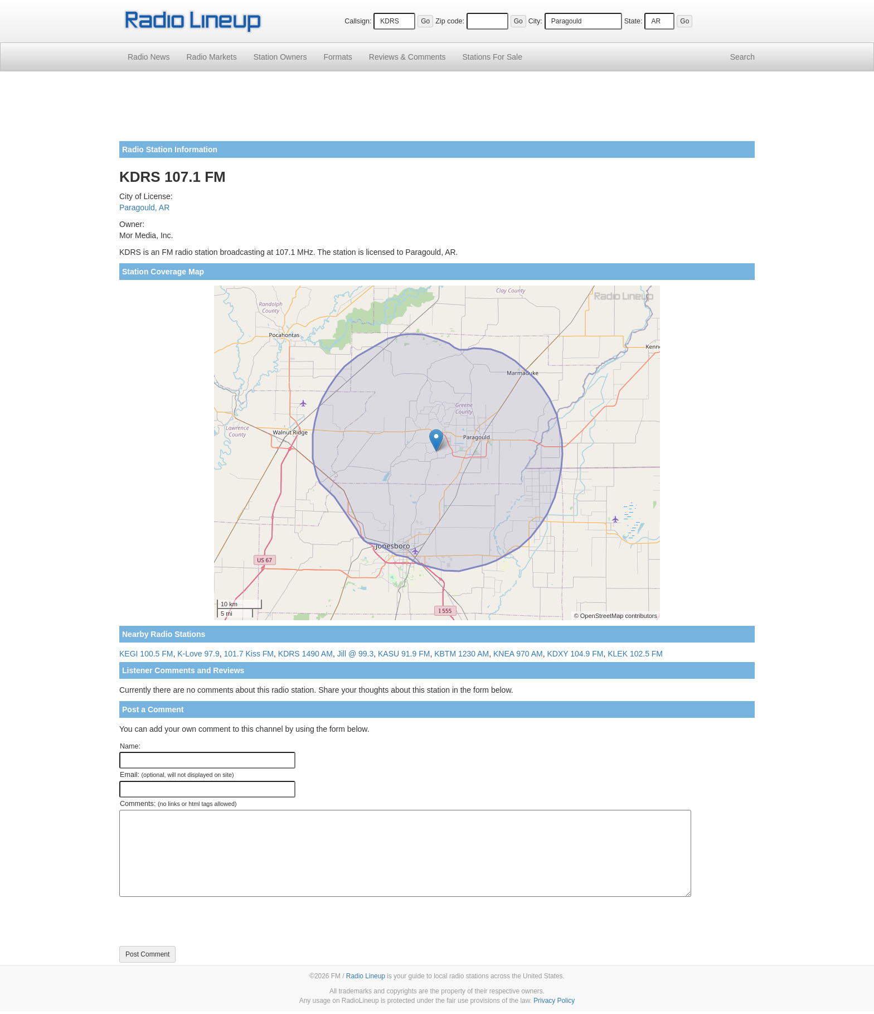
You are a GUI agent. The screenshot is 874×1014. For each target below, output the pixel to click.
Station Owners (280, 56)
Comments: (178, 804)
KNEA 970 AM (518, 653)
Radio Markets (211, 56)
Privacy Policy (554, 1001)
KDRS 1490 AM (305, 653)
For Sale (492, 56)
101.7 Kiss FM (249, 653)
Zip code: (449, 21)
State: (633, 21)
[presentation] (204, 921)
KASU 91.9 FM (404, 653)
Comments (407, 56)
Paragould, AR (144, 207)
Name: (130, 746)
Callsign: (357, 21)
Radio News (148, 56)
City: (535, 21)
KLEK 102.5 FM (635, 653)
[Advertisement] (437, 110)
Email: (177, 775)
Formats (337, 56)
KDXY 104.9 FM (575, 653)
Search (742, 56)
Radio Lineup (365, 976)
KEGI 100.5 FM (146, 653)
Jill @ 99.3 (355, 653)
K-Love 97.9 (198, 653)
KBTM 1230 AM (461, 653)
